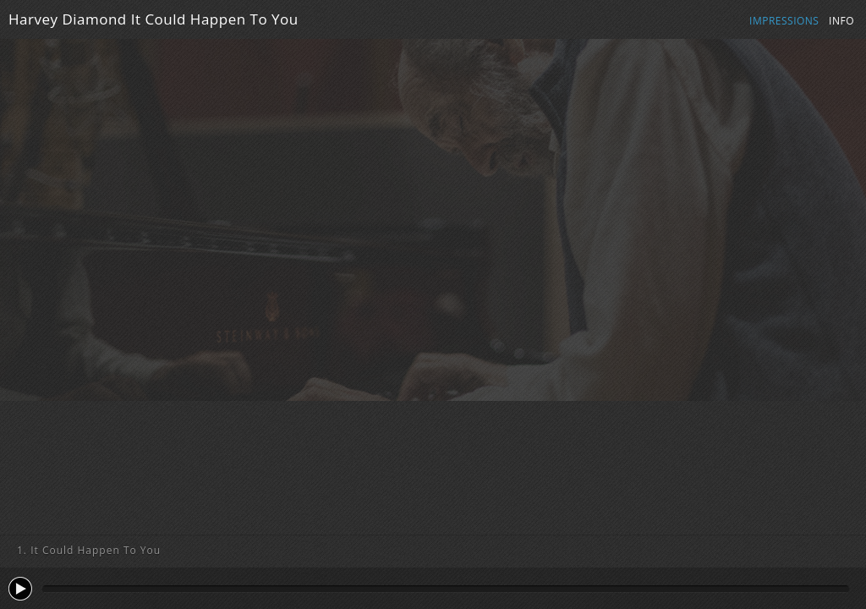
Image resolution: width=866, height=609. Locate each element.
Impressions (784, 21)
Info (841, 21)
